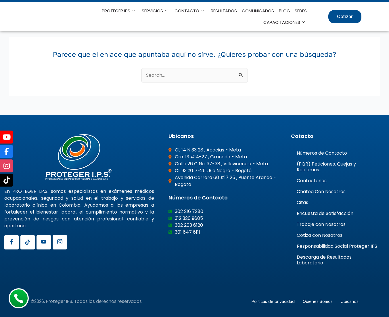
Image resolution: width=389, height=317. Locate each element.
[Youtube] (44, 242)
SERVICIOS (156, 10)
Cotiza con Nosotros (319, 235)
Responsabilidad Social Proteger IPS (337, 246)
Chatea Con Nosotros (321, 191)
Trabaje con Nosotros (321, 224)
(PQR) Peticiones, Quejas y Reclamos (326, 166)
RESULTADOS (225, 11)
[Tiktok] (27, 242)
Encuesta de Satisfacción (325, 213)
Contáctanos (312, 180)
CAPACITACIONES (284, 22)
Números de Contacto (322, 152)
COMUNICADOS (258, 11)
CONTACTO (190, 10)
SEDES (301, 11)
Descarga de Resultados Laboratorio (324, 259)
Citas (302, 202)
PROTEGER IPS (120, 10)
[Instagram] (60, 242)
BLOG (284, 11)
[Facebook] (11, 242)
